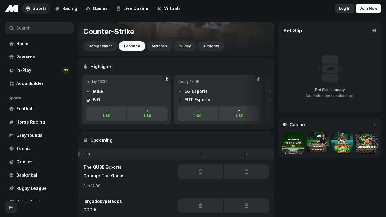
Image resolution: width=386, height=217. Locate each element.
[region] (39, 109)
